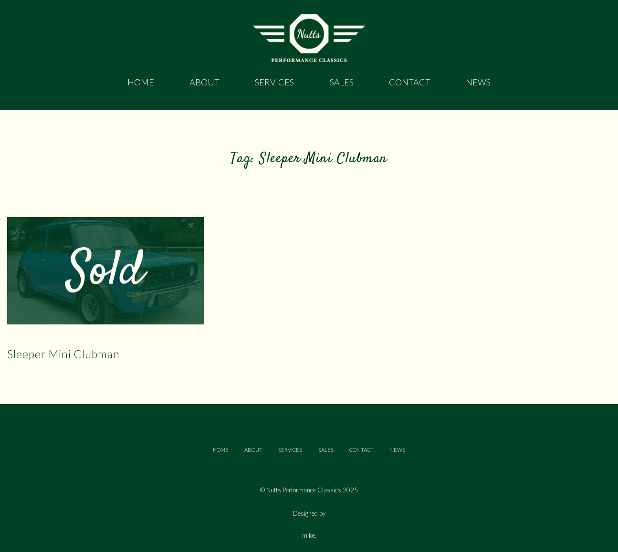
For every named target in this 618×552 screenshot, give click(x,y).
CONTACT (361, 449)
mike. (309, 535)
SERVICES (290, 449)
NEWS (397, 449)
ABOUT (253, 449)
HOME (221, 449)
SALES (326, 449)
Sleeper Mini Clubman (63, 354)
